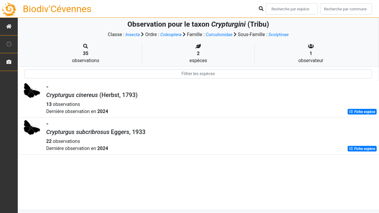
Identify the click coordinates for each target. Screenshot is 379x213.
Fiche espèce (362, 112)
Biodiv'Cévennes (57, 8)
